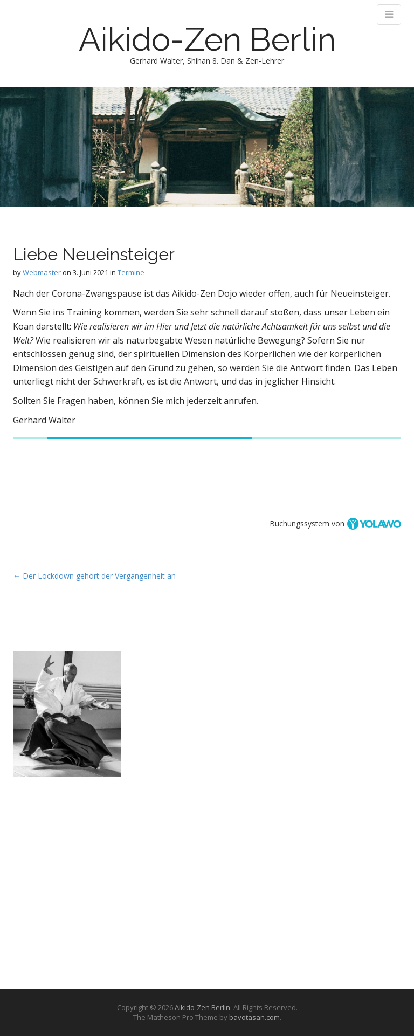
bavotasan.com (254, 1017)
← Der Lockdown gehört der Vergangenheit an (94, 576)
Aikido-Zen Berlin (207, 39)
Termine (131, 272)
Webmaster (42, 272)
